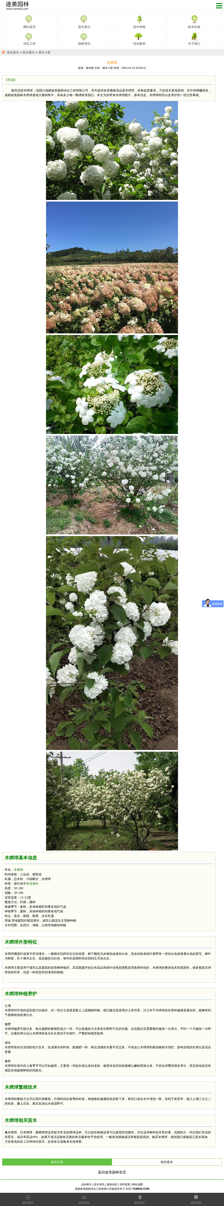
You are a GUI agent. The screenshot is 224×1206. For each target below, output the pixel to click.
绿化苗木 (13, 52)
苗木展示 (28, 52)
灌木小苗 (44, 52)
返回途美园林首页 (112, 1172)
